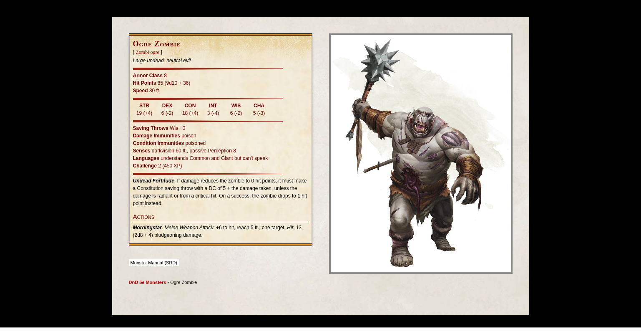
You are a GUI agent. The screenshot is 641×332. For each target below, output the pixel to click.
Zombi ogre (147, 52)
